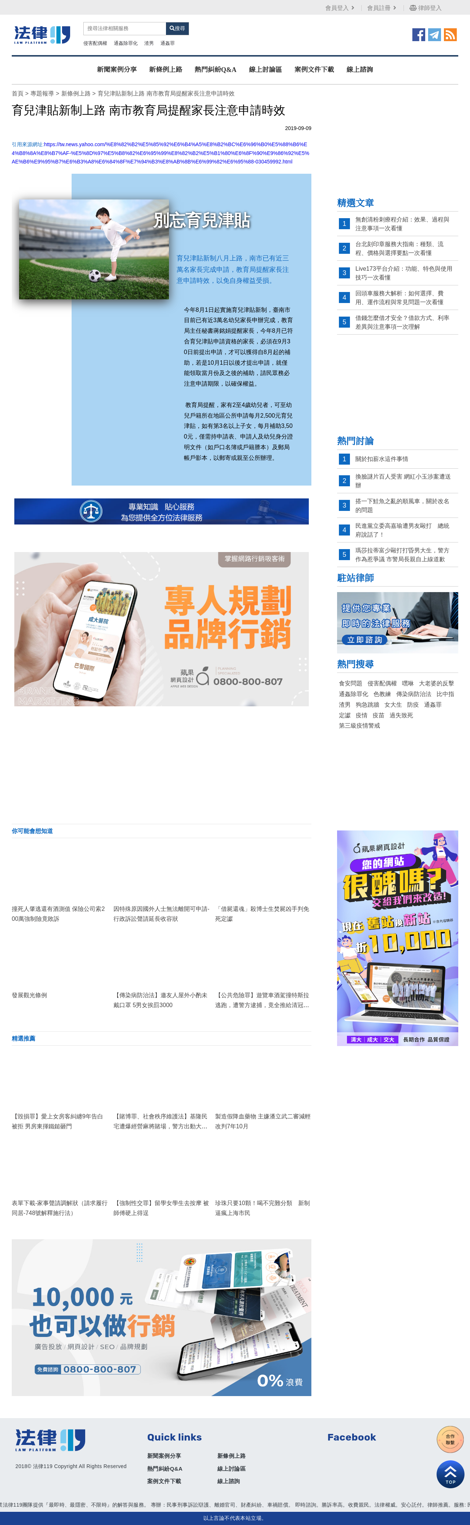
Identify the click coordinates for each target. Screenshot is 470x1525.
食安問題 (350, 683)
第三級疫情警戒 (359, 725)
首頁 (18, 93)
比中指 (445, 694)
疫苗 (378, 715)
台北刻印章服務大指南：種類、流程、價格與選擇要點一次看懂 (399, 248)
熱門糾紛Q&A (215, 69)
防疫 (413, 705)
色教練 (382, 694)
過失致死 (401, 715)
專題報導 (42, 93)
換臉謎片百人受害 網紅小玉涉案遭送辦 (403, 480)
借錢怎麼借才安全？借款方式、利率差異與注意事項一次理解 (402, 322)
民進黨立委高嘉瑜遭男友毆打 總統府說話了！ (402, 530)
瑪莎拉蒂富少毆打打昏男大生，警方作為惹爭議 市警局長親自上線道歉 (402, 554)
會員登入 (340, 8)
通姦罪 (167, 43)
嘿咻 (408, 683)
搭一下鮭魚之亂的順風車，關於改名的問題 (402, 505)
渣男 (149, 43)
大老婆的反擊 (436, 683)
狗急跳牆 (367, 705)
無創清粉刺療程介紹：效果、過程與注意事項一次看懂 (402, 223)
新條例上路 (165, 69)
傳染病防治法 (413, 694)
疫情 (362, 715)
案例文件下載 (314, 69)
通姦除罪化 (126, 43)
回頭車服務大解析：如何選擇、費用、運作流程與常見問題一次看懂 (399, 297)
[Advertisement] (161, 765)
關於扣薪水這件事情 (381, 459)
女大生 (393, 705)
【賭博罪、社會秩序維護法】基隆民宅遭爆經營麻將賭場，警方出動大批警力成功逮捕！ (160, 1126)
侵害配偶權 (95, 43)
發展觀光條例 (29, 995)
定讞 (345, 715)
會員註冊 (382, 8)
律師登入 (425, 8)
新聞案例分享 (117, 69)
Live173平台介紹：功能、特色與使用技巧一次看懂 (403, 273)
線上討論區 (265, 69)
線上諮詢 (360, 69)
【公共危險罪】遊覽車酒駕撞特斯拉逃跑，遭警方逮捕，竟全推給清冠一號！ (262, 1005)
